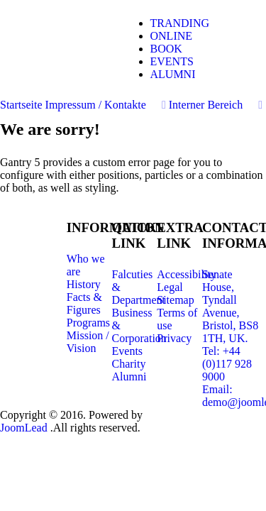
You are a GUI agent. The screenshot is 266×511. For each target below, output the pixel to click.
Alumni (129, 376)
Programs (88, 323)
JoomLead (25, 428)
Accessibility (186, 274)
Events (127, 351)
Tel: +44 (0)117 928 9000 (227, 364)
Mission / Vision (88, 341)
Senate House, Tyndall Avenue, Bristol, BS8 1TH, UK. (230, 306)
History (84, 284)
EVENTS (172, 61)
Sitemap (175, 300)
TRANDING (180, 23)
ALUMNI (173, 74)
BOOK (166, 49)
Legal (169, 287)
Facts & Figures (84, 303)
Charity (129, 364)
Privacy (174, 338)
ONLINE (171, 36)
